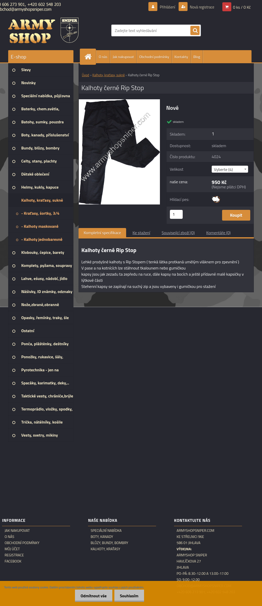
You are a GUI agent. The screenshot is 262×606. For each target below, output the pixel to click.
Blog (196, 56)
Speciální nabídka (106, 530)
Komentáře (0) (218, 233)
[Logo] (43, 30)
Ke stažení (141, 233)
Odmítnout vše (91, 596)
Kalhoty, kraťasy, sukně (108, 75)
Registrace (14, 555)
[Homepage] (90, 56)
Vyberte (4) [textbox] (223, 169)
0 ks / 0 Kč (242, 7)
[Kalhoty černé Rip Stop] (119, 101)
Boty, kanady (102, 536)
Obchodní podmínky (154, 56)
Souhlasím (128, 596)
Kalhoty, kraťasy (105, 549)
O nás (103, 56)
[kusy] (176, 214)
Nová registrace (200, 7)
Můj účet (12, 549)
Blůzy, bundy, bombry (109, 543)
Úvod (85, 75)
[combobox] (230, 169)
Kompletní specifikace (102, 233)
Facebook (13, 561)
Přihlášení (164, 7)
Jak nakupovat (123, 56)
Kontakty (181, 56)
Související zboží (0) (178, 233)
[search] (195, 31)
